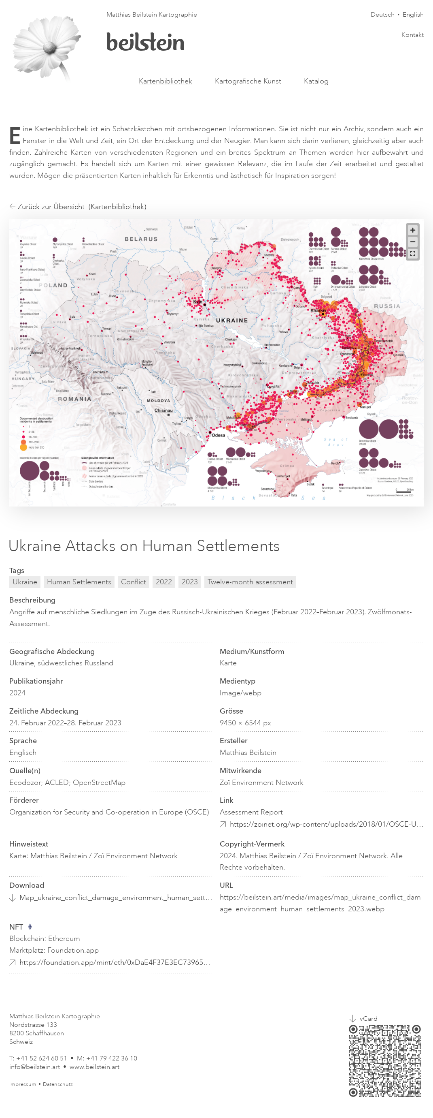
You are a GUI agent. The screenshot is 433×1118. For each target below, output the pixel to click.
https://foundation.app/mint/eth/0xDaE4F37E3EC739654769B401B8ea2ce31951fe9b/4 (116, 962)
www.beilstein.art (94, 1067)
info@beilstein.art (34, 1067)
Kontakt (412, 35)
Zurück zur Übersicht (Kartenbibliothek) (77, 206)
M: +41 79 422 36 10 (107, 1058)
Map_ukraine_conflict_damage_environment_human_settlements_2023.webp (116, 897)
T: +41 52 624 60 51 (38, 1058)
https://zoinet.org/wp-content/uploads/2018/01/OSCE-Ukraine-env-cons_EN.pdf (327, 824)
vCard (369, 1019)
